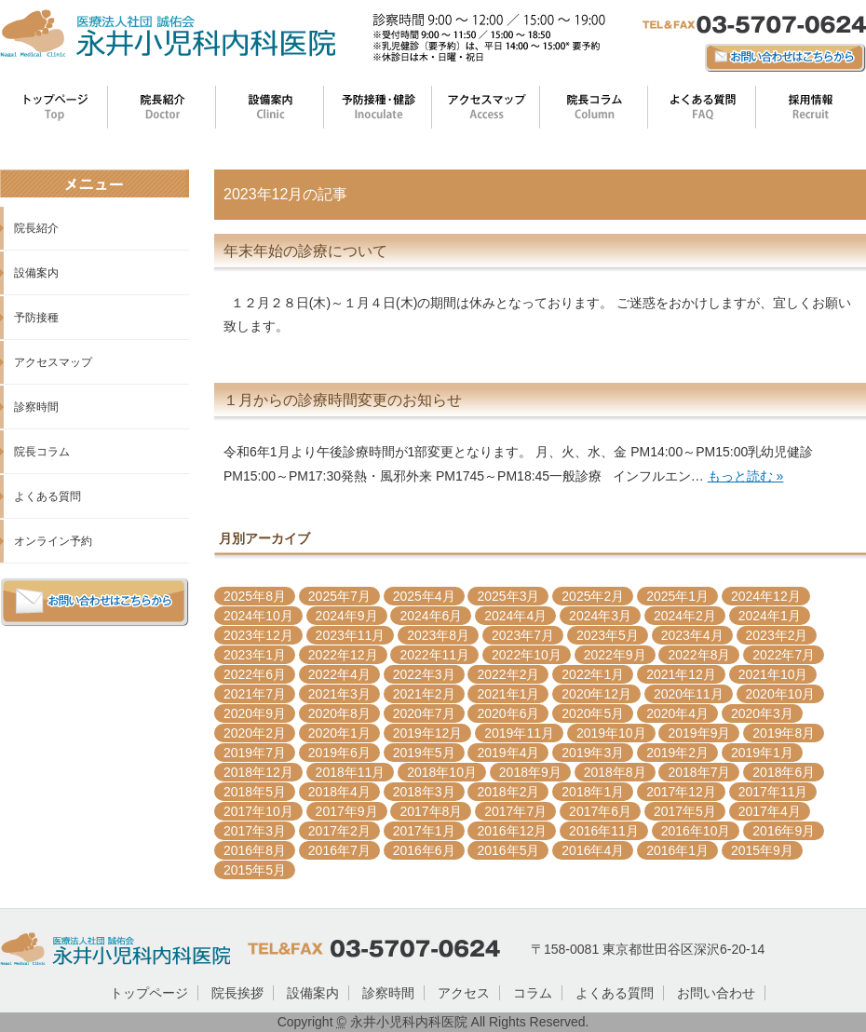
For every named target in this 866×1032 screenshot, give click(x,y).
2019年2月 (677, 752)
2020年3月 (762, 713)
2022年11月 (434, 654)
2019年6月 (339, 752)
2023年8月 (438, 635)
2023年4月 (692, 635)
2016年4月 (593, 850)
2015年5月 (254, 869)
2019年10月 (611, 733)
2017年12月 (681, 791)
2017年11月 (773, 791)
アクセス (464, 992)
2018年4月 (339, 791)
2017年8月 (430, 811)
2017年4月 (769, 811)
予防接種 (36, 317)
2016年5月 (508, 850)
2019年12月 (428, 733)
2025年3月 (508, 596)
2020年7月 (424, 713)
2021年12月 (681, 674)
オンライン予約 (53, 541)
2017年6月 (600, 811)
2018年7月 (699, 772)
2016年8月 (254, 850)
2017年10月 (258, 811)
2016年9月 (783, 830)
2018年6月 (783, 772)
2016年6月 (424, 850)
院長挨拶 (237, 992)
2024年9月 (347, 615)
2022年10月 (527, 654)
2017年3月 (254, 830)
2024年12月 (766, 596)
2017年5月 (685, 811)
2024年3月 (600, 615)
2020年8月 (339, 713)
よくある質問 (47, 496)
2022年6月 (254, 674)
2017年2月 (339, 830)
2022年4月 (339, 674)
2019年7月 (254, 752)
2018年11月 (351, 772)
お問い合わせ (716, 992)
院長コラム (42, 451)
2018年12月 (258, 772)
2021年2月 (424, 693)
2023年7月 (523, 635)
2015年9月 (762, 850)
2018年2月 (508, 791)
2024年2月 (685, 615)
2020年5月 (593, 713)
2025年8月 (254, 596)
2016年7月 (339, 850)
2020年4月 (677, 713)
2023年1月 (254, 654)
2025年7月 (339, 596)
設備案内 (36, 272)
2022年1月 (593, 674)
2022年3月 (424, 674)
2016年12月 (512, 830)
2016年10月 (696, 830)
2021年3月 (339, 693)
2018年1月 (593, 791)
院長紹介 (36, 228)
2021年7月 (254, 693)
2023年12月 (258, 635)
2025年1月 (677, 596)
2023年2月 (777, 635)
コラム (532, 992)
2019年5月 (424, 752)
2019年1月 (762, 752)
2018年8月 (615, 772)
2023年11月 (351, 635)
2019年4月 (508, 752)
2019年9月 (699, 733)
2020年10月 (781, 693)
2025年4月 (424, 596)
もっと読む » (746, 475)
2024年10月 (258, 615)
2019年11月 (519, 733)
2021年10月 (773, 674)
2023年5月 (607, 635)
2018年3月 (424, 791)
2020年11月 (689, 693)
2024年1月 (769, 615)
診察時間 (36, 407)
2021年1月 (508, 693)
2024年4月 (515, 615)
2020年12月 (596, 693)
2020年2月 (254, 733)
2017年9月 (347, 811)
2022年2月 (508, 674)
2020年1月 (339, 733)
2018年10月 (442, 772)
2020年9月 (254, 713)
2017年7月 (515, 811)
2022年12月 (343, 654)
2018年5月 (254, 791)
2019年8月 (783, 733)
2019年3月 (593, 752)
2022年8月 (699, 654)
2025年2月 (593, 596)
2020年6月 (508, 713)
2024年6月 (430, 615)
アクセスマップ (53, 362)
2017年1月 (424, 830)
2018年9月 (530, 772)
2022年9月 (615, 654)
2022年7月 (783, 654)
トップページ (149, 992)
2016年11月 (604, 830)
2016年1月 (677, 850)
